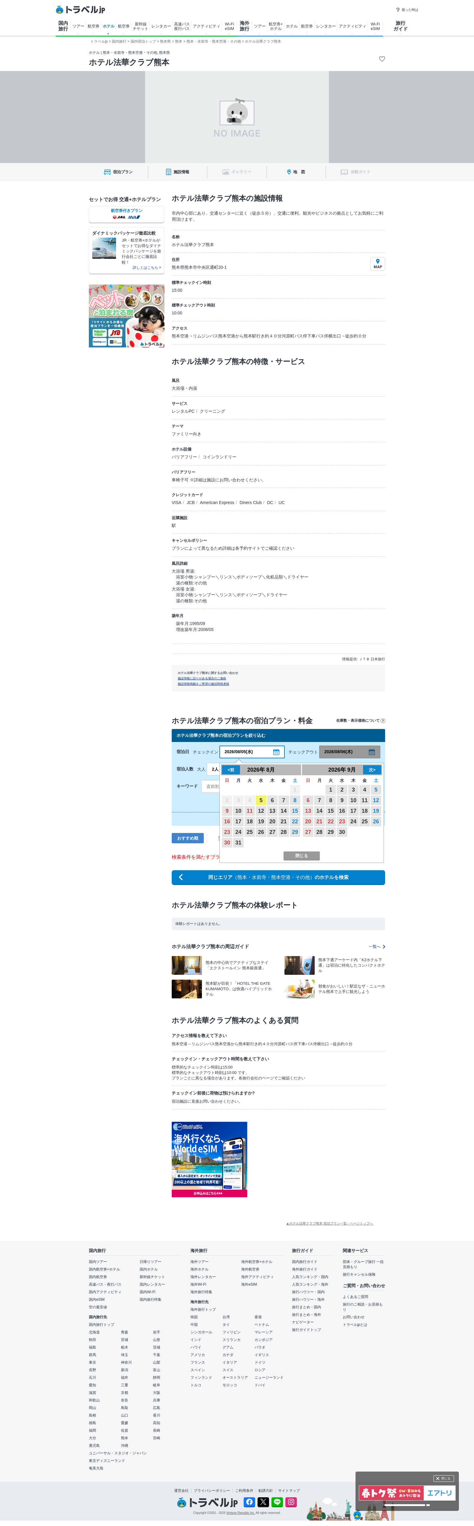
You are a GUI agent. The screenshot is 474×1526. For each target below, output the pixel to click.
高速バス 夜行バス (182, 26)
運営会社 (181, 1491)
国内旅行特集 (150, 1299)
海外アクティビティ (257, 1277)
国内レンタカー (152, 1284)
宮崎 (156, 1438)
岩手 (156, 1332)
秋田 (92, 1340)
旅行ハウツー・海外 (308, 1299)
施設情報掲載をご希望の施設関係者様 (203, 683)
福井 (124, 1377)
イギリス (262, 1355)
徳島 (92, 1423)
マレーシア (264, 1332)
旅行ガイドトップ (306, 1330)
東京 (92, 1362)
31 (238, 843)
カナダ (227, 1355)
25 (250, 832)
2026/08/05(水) (239, 751)
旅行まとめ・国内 (306, 1307)
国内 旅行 (63, 26)
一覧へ (377, 946)
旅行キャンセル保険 (359, 1274)
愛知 (92, 1385)
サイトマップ (289, 1491)
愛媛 (124, 1423)
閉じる (445, 1478)
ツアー (78, 26)
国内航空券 (98, 1277)
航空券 (93, 26)
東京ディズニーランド (107, 1461)
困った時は (407, 10)
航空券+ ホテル (276, 26)
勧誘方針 (265, 1491)
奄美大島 (96, 1468)
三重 (124, 1385)
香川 (156, 1415)
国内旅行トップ (101, 1325)
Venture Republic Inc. (240, 1513)
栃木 (124, 1347)
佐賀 (124, 1430)
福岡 (92, 1430)
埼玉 (124, 1355)
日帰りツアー (150, 1262)
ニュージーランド (269, 1377)
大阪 (156, 1393)
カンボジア (264, 1340)
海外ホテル (199, 1269)
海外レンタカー (203, 1277)
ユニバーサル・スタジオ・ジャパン (118, 1453)
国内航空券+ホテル (104, 1269)
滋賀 (92, 1393)
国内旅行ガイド (304, 1262)
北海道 (94, 1332)
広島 (156, 1408)
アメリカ (197, 1355)
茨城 (156, 1347)
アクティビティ (206, 26)
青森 (124, 1332)
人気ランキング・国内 (310, 1277)
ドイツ (260, 1362)
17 (238, 821)
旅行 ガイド (400, 26)
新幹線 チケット (140, 26)
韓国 (194, 1317)
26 (261, 832)
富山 (156, 1370)
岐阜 (156, 1385)
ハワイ (195, 1347)
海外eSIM (249, 1284)
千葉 (156, 1355)
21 (284, 821)
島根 (92, 1415)
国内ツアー (98, 1262)
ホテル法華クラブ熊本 (129, 62)
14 (284, 811)
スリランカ (231, 1340)
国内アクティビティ (105, 1292)
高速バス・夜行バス (105, 1284)
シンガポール (201, 1332)
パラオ (260, 1347)
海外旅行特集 (201, 1292)
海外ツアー (199, 1262)
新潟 (124, 1370)
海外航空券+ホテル (256, 1262)
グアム (227, 1347)
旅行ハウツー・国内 (308, 1292)
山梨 (156, 1362)
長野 (92, 1370)
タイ (226, 1325)
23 (227, 832)
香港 (258, 1317)
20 (272, 821)
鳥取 (124, 1408)
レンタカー (161, 26)
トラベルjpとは (355, 1325)
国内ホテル (149, 1269)
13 (272, 811)
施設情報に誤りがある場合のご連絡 (202, 678)
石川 (92, 1377)
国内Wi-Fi (147, 1292)
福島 (92, 1347)
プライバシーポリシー (212, 1491)
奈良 (124, 1400)
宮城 (124, 1340)
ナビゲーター (303, 1322)
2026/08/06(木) (338, 751)
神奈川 (126, 1362)
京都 (124, 1393)
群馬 (92, 1355)
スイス (227, 1370)
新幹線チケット (152, 1277)
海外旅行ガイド (304, 1269)
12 (261, 811)
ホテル (109, 26)
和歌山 (94, 1400)
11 (250, 811)
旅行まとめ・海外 (306, 1315)
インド (195, 1340)
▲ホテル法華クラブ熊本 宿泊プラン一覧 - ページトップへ (329, 1223)
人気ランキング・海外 (310, 1284)
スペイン (197, 1370)
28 (284, 832)
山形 (156, 1340)
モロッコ (229, 1385)
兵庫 (156, 1400)
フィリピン (231, 1332)
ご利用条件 (244, 1491)
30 (227, 843)
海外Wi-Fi (198, 1284)
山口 (124, 1415)
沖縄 (124, 1445)
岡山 (92, 1408)
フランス (197, 1362)
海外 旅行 (244, 26)
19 (261, 821)
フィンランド (201, 1377)
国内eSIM (97, 1299)
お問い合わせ (354, 1317)
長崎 (156, 1430)
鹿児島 (94, 1445)
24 (238, 832)
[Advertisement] (307, 1159)
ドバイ (260, 1385)
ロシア (260, 1370)
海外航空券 (250, 1269)
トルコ (195, 1385)
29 (295, 832)
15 (295, 811)
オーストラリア (235, 1377)
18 (250, 821)
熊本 (124, 1438)
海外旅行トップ (203, 1309)
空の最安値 (98, 1307)
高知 (156, 1423)
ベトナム (262, 1325)
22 (295, 821)
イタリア (229, 1362)
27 (272, 832)
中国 (194, 1325)
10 (238, 811)
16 (227, 821)
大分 (92, 1438)
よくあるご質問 (355, 1297)
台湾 (226, 1317)
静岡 (156, 1377)
